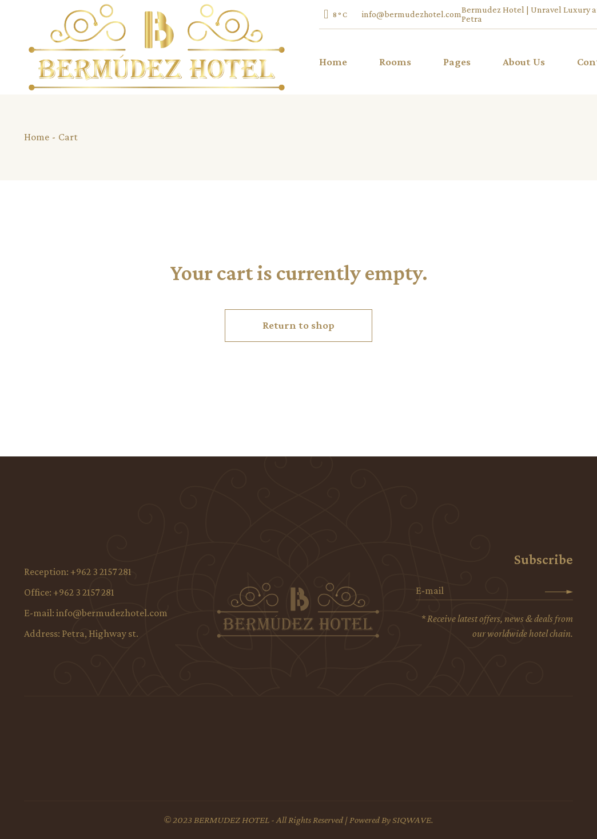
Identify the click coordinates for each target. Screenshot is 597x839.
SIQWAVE (411, 819)
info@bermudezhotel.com (411, 14)
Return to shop (298, 325)
